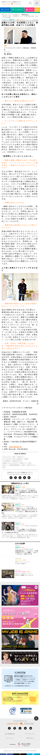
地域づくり (23, 463)
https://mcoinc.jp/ (15, 447)
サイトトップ (6, 14)
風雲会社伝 (25, 14)
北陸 (4, 467)
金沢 (14, 456)
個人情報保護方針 (10, 734)
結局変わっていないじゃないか (10, 463)
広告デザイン (20, 456)
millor (29, 463)
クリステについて (30, 734)
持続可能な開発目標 (14, 465)
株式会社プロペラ (17, 461)
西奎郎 (26, 458)
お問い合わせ (30, 738)
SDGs (23, 465)
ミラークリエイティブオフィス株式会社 (12, 458)
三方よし (5, 465)
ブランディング (6, 456)
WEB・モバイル (31, 465)
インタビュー (16, 14)
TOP (36, 718)
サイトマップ (10, 738)
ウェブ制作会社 (6, 461)
